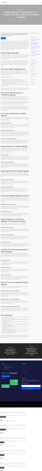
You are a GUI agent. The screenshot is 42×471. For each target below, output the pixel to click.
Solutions (32, 81)
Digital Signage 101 (21, 9)
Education (32, 65)
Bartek (15, 19)
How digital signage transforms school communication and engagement (35, 48)
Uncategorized (33, 83)
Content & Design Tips (34, 61)
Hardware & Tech (33, 69)
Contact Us (3, 38)
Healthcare (32, 71)
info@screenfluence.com (8, 35)
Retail (32, 77)
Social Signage (33, 79)
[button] (41, 2)
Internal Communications (34, 73)
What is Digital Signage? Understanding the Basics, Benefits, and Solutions (35, 43)
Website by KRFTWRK (21, 404)
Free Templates (33, 67)
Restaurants (32, 75)
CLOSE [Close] (1, 419)
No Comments (26, 19)
